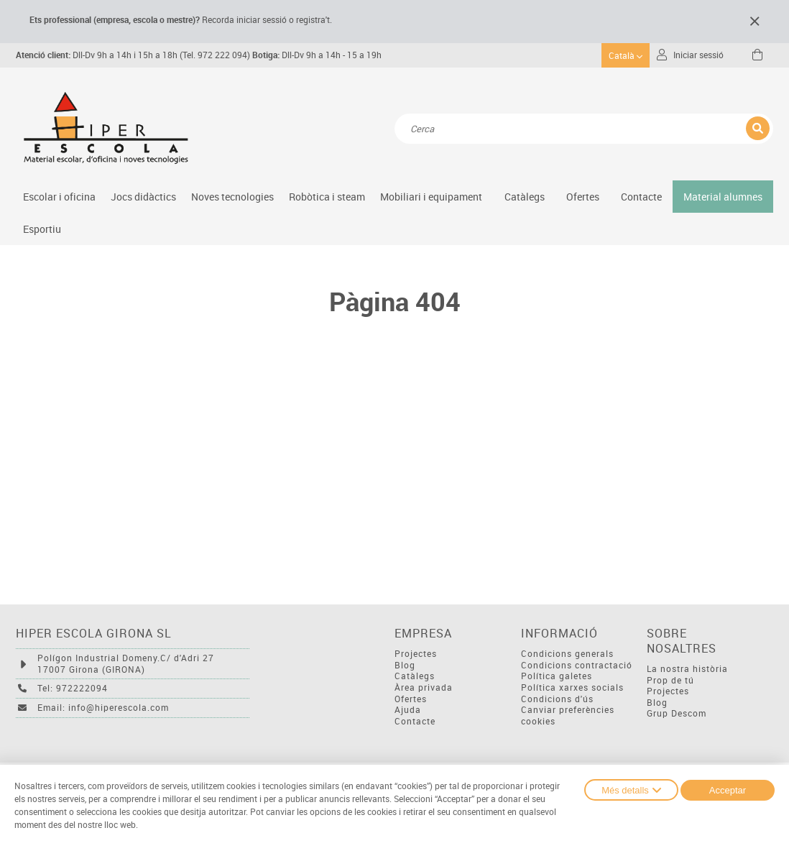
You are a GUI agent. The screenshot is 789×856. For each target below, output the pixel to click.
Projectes (415, 653)
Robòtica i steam (327, 196)
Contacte (641, 196)
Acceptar (727, 790)
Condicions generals (567, 653)
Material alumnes (722, 196)
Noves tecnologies (232, 196)
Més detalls (631, 790)
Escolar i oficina (59, 196)
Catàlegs (524, 196)
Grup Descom (676, 713)
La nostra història (687, 668)
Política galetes (556, 676)
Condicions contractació (576, 665)
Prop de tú (670, 680)
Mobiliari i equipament (431, 196)
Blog (404, 665)
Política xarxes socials (572, 687)
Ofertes (410, 699)
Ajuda (407, 709)
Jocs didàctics (143, 196)
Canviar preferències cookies (567, 715)
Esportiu (42, 229)
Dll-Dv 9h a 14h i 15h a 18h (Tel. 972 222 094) (133, 55)
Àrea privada (423, 687)
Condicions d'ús (557, 699)
